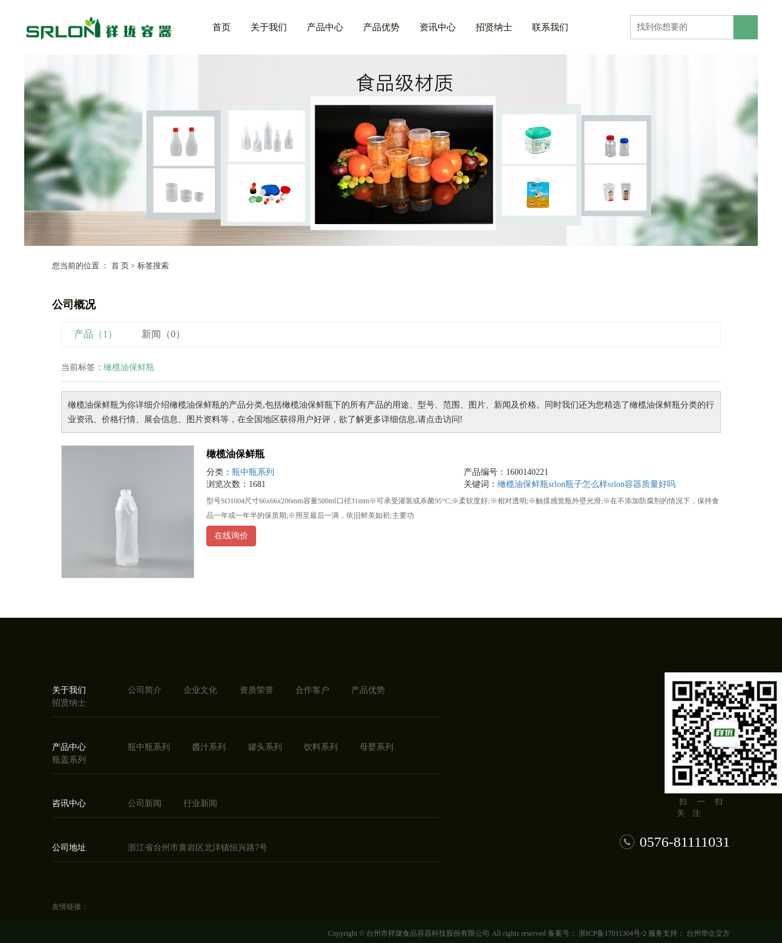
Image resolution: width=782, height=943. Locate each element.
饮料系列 (321, 747)
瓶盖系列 (69, 759)
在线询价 (231, 535)
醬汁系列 (209, 747)
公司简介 (145, 690)
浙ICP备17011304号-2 (612, 933)
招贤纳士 (494, 27)
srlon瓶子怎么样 (578, 484)
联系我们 (550, 27)
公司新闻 (145, 803)
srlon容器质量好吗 (641, 484)
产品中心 (325, 27)
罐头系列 (265, 747)
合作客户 (312, 690)
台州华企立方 (707, 933)
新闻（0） (163, 334)
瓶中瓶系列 (253, 472)
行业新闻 (200, 803)
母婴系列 (376, 747)
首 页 (120, 265)
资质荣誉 (257, 690)
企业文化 (200, 690)
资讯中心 (437, 27)
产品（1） (95, 334)
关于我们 (269, 27)
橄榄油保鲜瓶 (235, 454)
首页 (221, 27)
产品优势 (381, 27)
